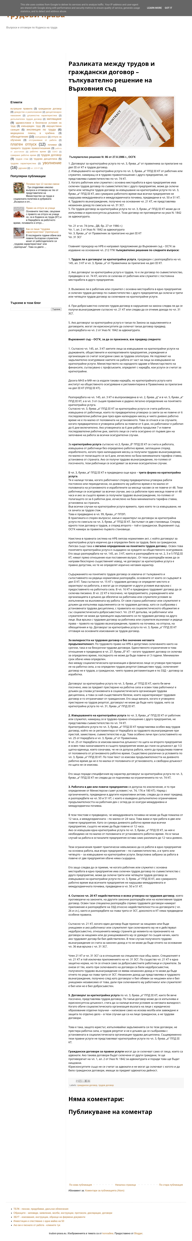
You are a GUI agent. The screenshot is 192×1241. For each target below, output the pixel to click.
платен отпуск (23, 144)
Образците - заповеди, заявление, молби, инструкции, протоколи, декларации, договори (63, 1213)
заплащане (54, 118)
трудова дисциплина (45, 159)
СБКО (54, 152)
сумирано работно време (23, 155)
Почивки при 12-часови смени (42, 184)
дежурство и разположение (28, 112)
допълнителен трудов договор (26, 119)
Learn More (154, 7)
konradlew (107, 1233)
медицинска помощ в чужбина (32, 133)
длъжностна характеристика (42, 115)
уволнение (52, 163)
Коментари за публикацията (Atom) (104, 1190)
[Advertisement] (83, 40)
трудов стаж (22, 159)
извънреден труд (31, 126)
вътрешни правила (21, 108)
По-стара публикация (171, 1185)
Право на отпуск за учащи (40, 208)
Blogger (138, 1233)
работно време (38, 151)
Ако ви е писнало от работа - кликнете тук (37, 1225)
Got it (168, 7)
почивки (52, 144)
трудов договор (106, 1085)
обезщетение (19, 136)
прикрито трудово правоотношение (30, 148)
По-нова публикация (80, 1185)
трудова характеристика (23, 163)
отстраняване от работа (42, 140)
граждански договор (87, 1085)
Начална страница (125, 1185)
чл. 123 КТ (35, 168)
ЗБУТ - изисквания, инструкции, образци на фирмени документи (49, 1217)
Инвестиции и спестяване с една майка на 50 (39, 1221)
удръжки (22, 168)
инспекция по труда (41, 129)
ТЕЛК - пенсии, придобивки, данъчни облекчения (41, 1209)
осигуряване (41, 137)
